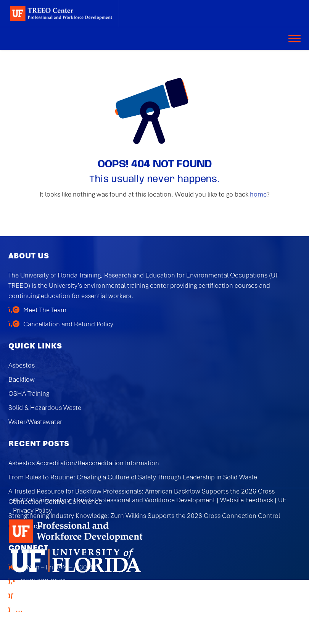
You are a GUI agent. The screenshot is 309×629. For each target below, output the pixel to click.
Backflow (21, 379)
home (258, 194)
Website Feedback (246, 500)
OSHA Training (28, 393)
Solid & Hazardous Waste (44, 407)
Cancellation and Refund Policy (68, 324)
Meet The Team (44, 310)
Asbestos (21, 365)
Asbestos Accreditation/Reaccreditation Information (83, 463)
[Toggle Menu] (294, 38)
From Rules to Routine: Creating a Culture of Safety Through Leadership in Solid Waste (132, 477)
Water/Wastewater (35, 422)
